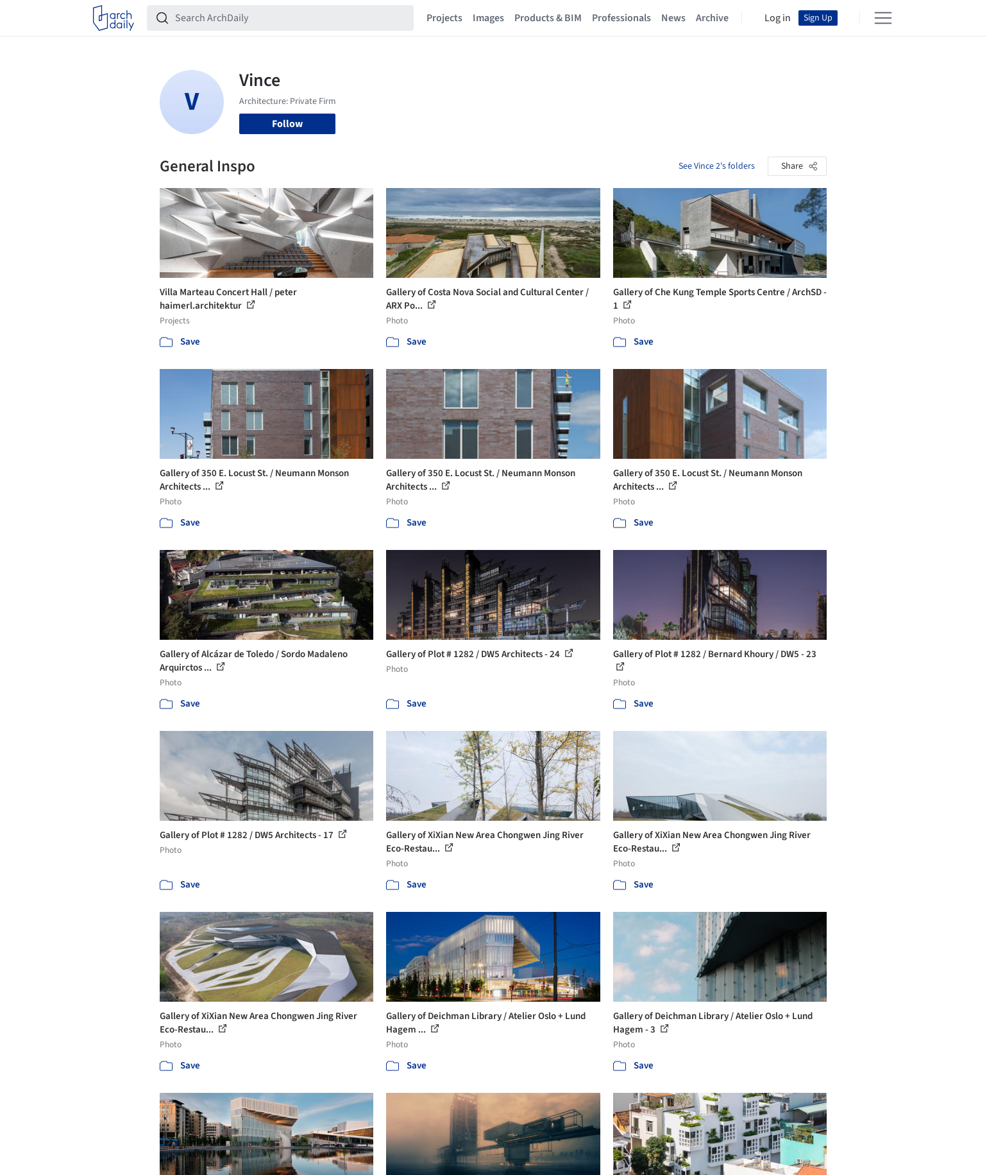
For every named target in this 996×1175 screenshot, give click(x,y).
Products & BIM (548, 18)
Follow (287, 124)
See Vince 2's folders (717, 166)
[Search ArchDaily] (290, 18)
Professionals (621, 18)
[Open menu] (883, 18)
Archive (712, 18)
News (673, 18)
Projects (444, 18)
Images (488, 18)
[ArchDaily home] (113, 18)
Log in (777, 18)
